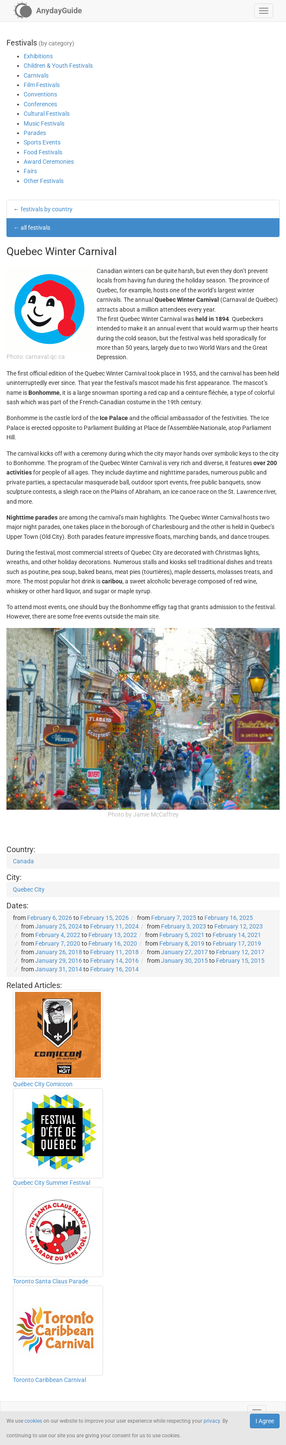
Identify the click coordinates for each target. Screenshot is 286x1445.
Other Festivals (44, 180)
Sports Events (42, 142)
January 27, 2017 (184, 952)
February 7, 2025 (173, 917)
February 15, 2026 (104, 917)
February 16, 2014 (114, 969)
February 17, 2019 (237, 943)
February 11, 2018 (114, 952)
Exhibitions (38, 56)
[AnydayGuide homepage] (47, 10)
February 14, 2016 (114, 960)
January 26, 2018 (58, 952)
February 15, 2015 (240, 960)
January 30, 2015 (184, 960)
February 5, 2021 (181, 934)
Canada (23, 861)
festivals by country (47, 209)
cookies (33, 1421)
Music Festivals (44, 123)
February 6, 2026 (49, 917)
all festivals (35, 227)
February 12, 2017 (240, 952)
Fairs (30, 171)
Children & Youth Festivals (58, 65)
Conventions (40, 94)
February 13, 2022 (112, 934)
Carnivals (36, 75)
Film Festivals (42, 84)
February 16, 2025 (228, 917)
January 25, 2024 (58, 926)
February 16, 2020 (112, 943)
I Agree (265, 1421)
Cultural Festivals (47, 113)
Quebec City (29, 889)
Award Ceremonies (49, 161)
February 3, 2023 (183, 926)
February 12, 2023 (238, 926)
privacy (212, 1421)
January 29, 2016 (58, 960)
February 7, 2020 (57, 943)
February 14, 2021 (237, 934)
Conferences (40, 104)
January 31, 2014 (58, 969)
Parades (35, 132)
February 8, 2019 (181, 943)
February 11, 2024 (114, 926)
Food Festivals (43, 152)
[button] (263, 10)
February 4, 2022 (57, 934)
